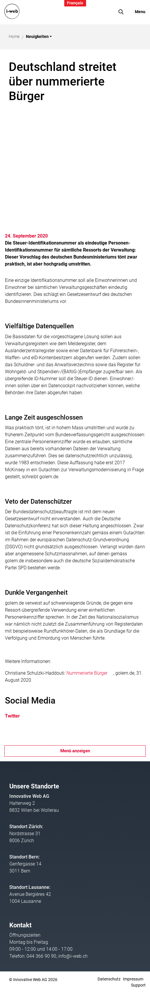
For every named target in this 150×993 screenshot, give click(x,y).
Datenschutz (109, 979)
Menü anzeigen (75, 750)
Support (138, 985)
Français (75, 3)
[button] (39, 36)
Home (14, 36)
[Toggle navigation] (136, 11)
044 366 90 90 (41, 956)
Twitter (16, 716)
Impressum (133, 979)
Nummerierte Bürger (89, 673)
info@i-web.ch (73, 956)
